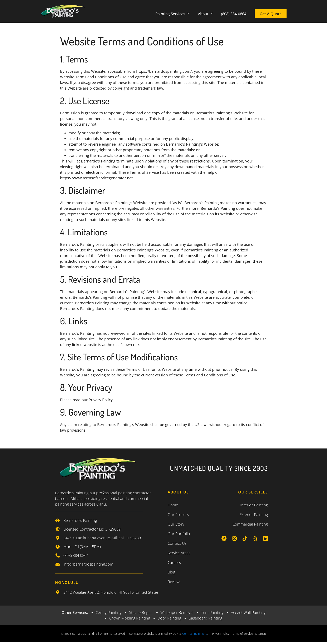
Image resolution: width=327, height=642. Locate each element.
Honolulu (67, 582)
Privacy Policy (220, 634)
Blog (171, 572)
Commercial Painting (250, 524)
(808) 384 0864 (75, 555)
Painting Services (172, 13)
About (205, 13)
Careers (174, 562)
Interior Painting (254, 504)
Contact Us (177, 543)
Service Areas (179, 552)
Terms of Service (242, 634)
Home (173, 504)
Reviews (174, 581)
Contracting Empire (194, 634)
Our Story (176, 524)
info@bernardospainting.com (88, 564)
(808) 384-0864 (233, 13)
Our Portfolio (179, 533)
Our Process (178, 514)
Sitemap (260, 634)
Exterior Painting (254, 514)
